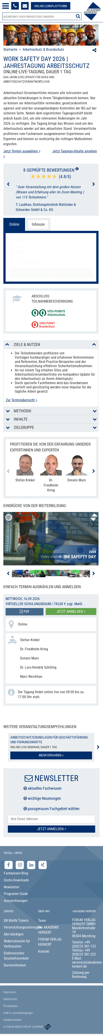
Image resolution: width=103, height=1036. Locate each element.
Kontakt (43, 951)
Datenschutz (10, 999)
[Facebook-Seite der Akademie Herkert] (9, 865)
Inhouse (38, 224)
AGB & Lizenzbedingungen (18, 1013)
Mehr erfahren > (51, 755)
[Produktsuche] (42, 16)
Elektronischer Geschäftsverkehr (16, 955)
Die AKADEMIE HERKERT (48, 930)
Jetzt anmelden (51, 273)
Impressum (9, 992)
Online (14, 224)
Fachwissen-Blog (16, 873)
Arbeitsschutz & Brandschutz (43, 49)
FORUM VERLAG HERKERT (49, 942)
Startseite (10, 49)
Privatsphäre (10, 1006)
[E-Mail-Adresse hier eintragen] (51, 819)
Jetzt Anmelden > (51, 829)
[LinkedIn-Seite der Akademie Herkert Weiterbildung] (31, 865)
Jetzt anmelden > (71, 611)
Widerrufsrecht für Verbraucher (17, 943)
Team (42, 920)
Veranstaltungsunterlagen (17, 927)
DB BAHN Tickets (16, 920)
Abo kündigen (14, 934)
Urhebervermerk (12, 1019)
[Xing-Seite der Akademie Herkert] (42, 865)
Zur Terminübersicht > (21, 400)
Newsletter (11, 887)
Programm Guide (16, 894)
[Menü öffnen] (5, 6)
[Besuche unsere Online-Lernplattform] (50, 6)
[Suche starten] (78, 16)
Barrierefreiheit (15, 965)
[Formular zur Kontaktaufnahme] (25, 5)
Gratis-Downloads (16, 880)
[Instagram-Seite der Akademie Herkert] (20, 865)
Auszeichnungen (16, 901)
